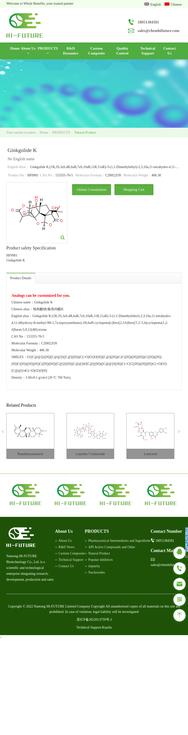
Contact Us (169, 50)
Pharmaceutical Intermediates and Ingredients (119, 541)
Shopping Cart (133, 190)
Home (14, 48)
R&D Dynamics (70, 50)
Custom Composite (96, 50)
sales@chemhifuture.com (158, 31)
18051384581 (148, 22)
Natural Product (85, 132)
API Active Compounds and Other (111, 547)
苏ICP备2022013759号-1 (94, 619)
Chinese (176, 4)
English (156, 4)
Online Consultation (91, 190)
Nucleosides (96, 572)
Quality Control (122, 50)
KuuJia (107, 627)
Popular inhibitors (100, 560)
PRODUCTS (48, 50)
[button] (4, 433)
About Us (28, 50)
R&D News (66, 547)
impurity (94, 566)
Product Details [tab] (20, 278)
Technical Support (147, 50)
